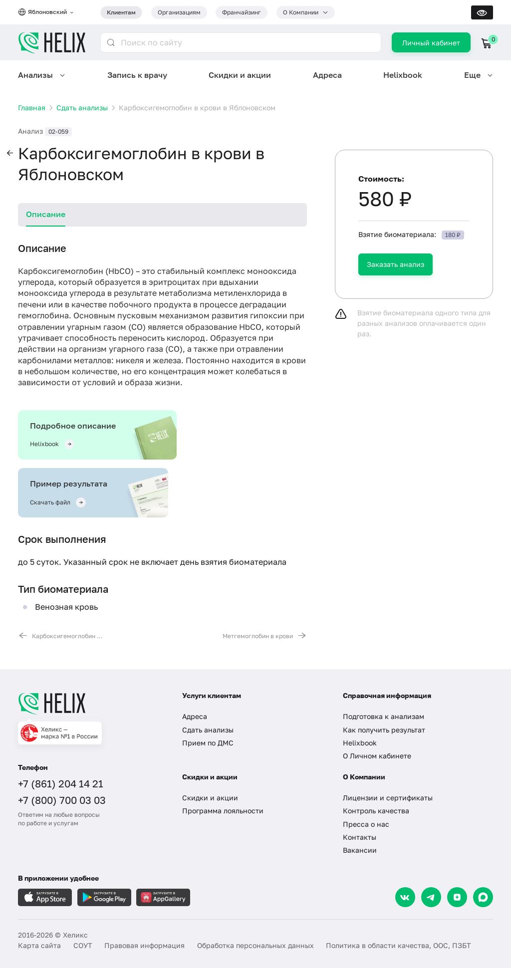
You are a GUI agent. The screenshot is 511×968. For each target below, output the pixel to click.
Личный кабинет (431, 42)
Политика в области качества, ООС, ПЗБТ (398, 945)
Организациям (179, 12)
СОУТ (82, 945)
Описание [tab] (45, 214)
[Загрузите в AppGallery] (163, 897)
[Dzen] (457, 897)
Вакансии (360, 850)
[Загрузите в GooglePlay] (104, 897)
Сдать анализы (208, 730)
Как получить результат (384, 730)
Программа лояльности (222, 810)
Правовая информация (144, 945)
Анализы (35, 75)
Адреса (327, 75)
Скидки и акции (240, 75)
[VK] (405, 897)
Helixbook (402, 75)
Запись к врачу (137, 75)
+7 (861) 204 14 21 (60, 783)
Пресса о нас (366, 824)
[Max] (483, 897)
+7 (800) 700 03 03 (62, 800)
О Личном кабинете (377, 755)
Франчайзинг (241, 12)
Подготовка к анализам (383, 716)
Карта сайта (39, 945)
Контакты (359, 837)
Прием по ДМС (208, 742)
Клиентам (121, 12)
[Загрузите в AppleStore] (45, 897)
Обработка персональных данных (255, 945)
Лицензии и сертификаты (388, 797)
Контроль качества (376, 810)
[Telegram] (431, 897)
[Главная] (91, 703)
